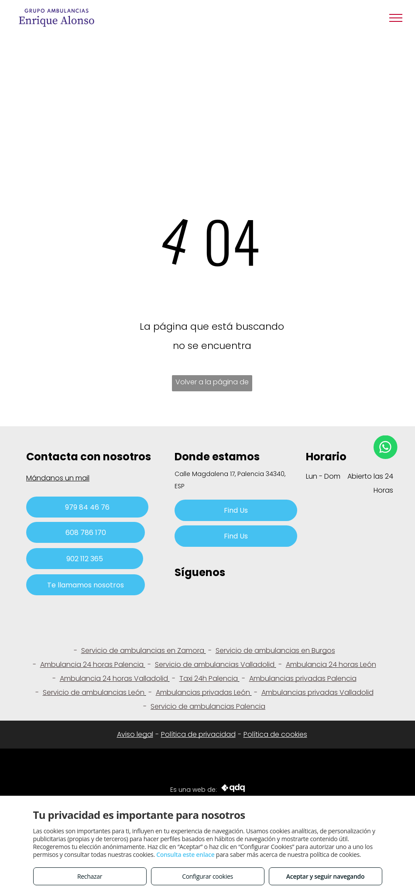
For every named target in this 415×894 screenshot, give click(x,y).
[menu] (395, 18)
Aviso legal (135, 734)
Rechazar (89, 876)
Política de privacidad (198, 734)
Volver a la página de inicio (212, 384)
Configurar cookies (207, 876)
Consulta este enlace (185, 854)
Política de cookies (275, 734)
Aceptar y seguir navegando (325, 876)
